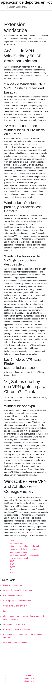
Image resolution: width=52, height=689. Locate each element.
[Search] (28, 7)
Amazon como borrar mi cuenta (16, 629)
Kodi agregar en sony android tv (17, 601)
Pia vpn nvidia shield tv (13, 595)
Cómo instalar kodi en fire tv (15, 606)
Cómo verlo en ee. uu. (12, 585)
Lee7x (5, 611)
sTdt (11, 573)
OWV (12, 540)
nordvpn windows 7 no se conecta (24, 555)
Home (28, 675)
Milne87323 (29, 678)
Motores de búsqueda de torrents (17, 590)
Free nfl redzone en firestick (15, 643)
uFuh (12, 564)
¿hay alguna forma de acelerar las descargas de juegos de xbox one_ (24, 617)
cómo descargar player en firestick (24, 546)
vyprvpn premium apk (19, 558)
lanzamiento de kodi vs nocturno (24, 549)
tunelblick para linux (18, 552)
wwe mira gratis (16, 543)
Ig (10, 570)
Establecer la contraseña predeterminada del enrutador (22, 636)
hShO (12, 567)
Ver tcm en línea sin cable (14, 624)
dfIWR (12, 561)
